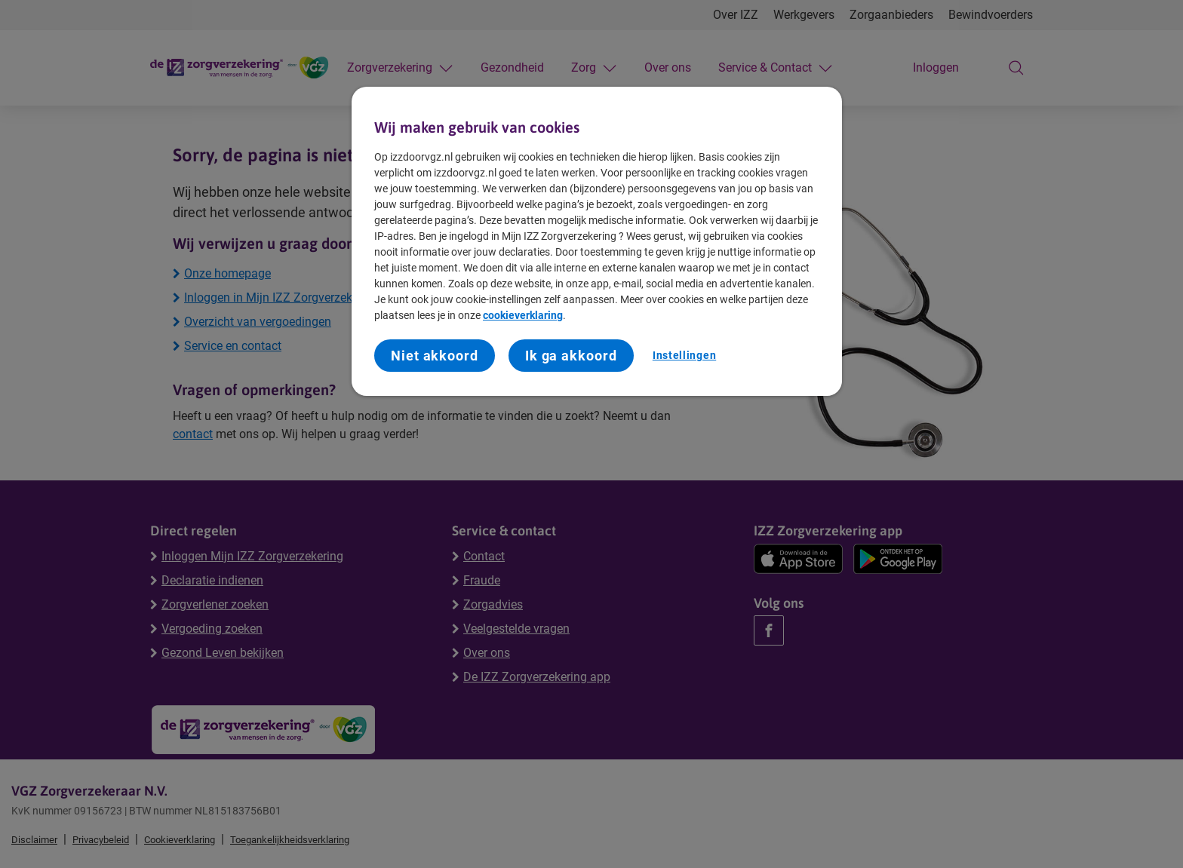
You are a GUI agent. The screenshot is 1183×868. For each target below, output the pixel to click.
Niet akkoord (434, 355)
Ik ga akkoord (571, 355)
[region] (597, 241)
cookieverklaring (523, 315)
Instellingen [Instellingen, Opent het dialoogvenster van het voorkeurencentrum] (684, 355)
